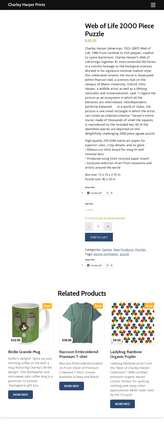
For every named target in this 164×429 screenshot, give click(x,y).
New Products (123, 250)
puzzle (124, 254)
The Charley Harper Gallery (26, 5)
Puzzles (140, 250)
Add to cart (99, 237)
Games (107, 250)
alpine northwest (105, 254)
